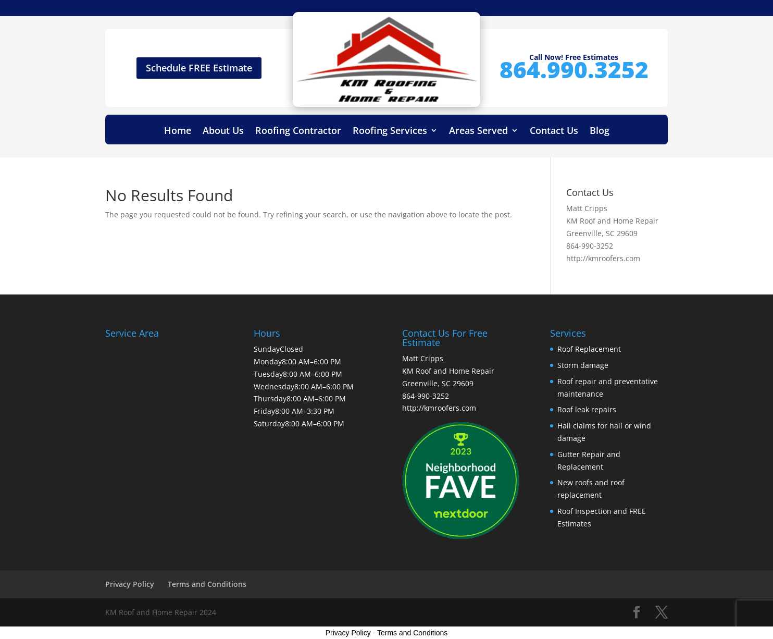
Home (177, 132)
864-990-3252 (589, 246)
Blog (599, 132)
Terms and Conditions (207, 584)
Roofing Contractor (298, 132)
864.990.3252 (574, 69)
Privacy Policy (129, 584)
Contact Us (554, 132)
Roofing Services (390, 132)
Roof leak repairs (586, 409)
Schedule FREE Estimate (199, 68)
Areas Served (478, 132)
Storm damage (582, 365)
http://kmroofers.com (603, 258)
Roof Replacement (589, 349)
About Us (223, 132)
